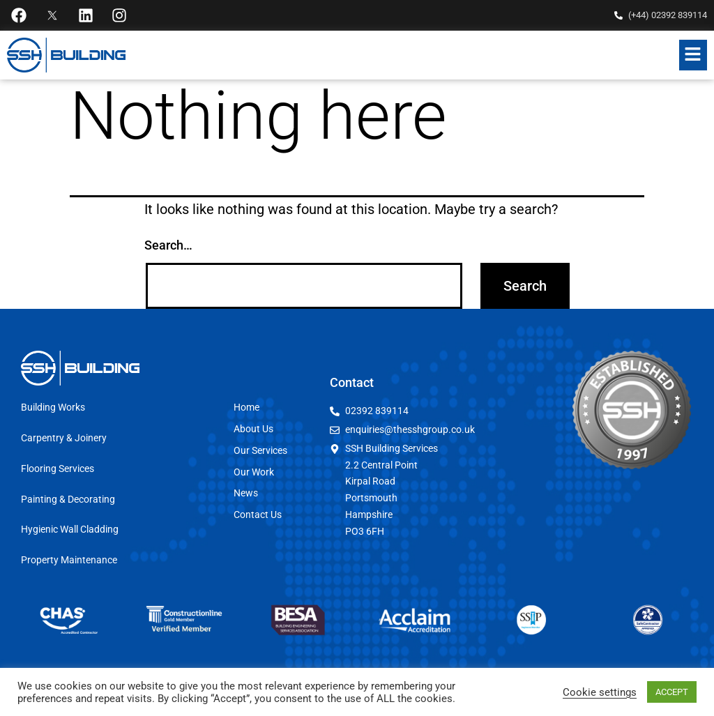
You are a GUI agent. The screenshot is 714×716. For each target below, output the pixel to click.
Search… (168, 245)
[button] (693, 55)
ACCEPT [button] (671, 692)
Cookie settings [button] (600, 692)
